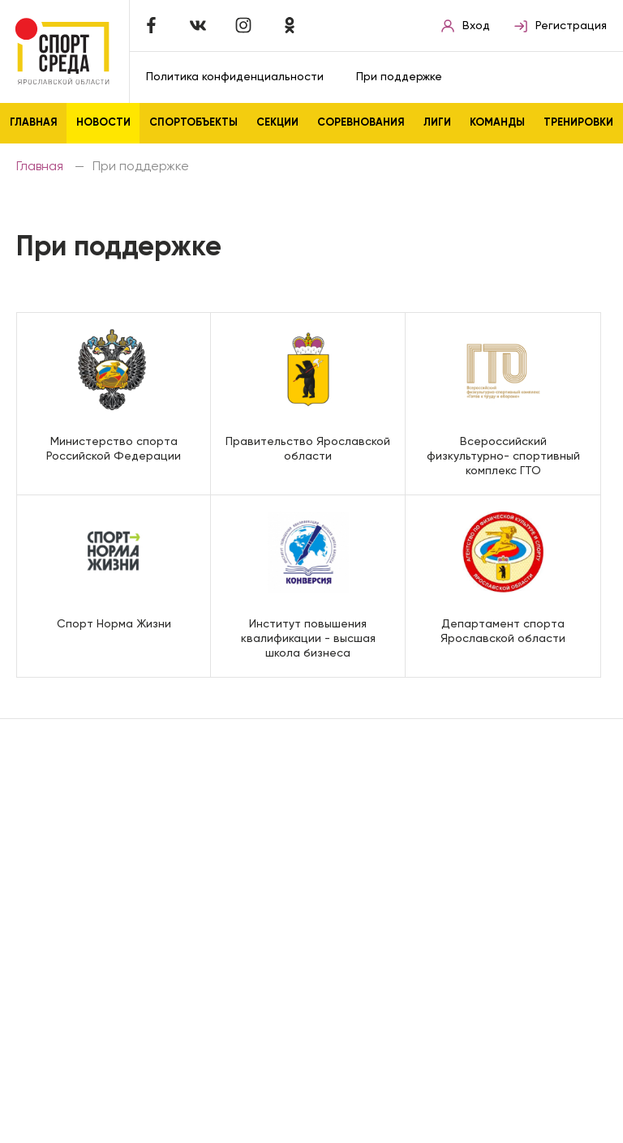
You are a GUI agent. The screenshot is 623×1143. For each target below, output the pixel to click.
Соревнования (361, 123)
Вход (465, 25)
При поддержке (399, 77)
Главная (34, 123)
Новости (103, 123)
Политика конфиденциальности (235, 77)
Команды (497, 123)
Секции (277, 123)
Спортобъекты (193, 123)
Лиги (437, 123)
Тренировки (578, 123)
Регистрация (560, 25)
